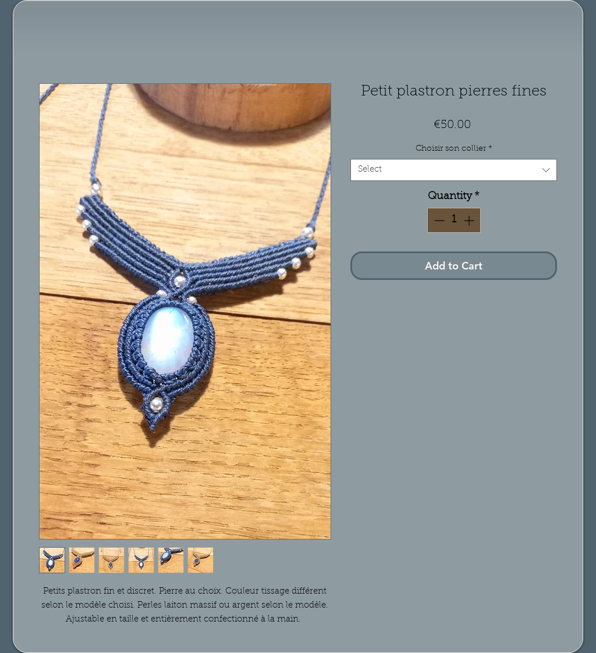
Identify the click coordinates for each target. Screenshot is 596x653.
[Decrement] (438, 220)
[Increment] (470, 220)
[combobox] (453, 170)
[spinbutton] (454, 220)
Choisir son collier (454, 149)
